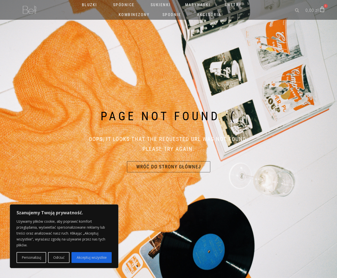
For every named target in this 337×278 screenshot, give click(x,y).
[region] (64, 236)
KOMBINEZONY (134, 14)
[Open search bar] (297, 9)
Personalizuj (31, 257)
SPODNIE (171, 14)
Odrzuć (59, 257)
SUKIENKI (161, 4)
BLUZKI (89, 4)
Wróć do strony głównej (168, 167)
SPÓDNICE (124, 4)
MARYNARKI (198, 4)
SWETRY (233, 4)
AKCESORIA (209, 14)
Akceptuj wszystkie (92, 257)
